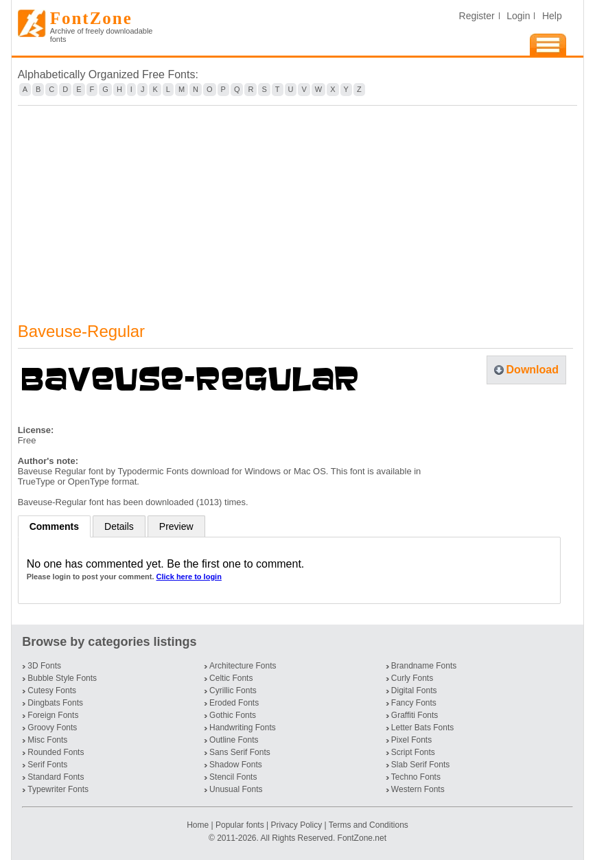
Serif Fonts (47, 764)
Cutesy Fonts (51, 690)
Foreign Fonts (52, 715)
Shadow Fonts (235, 764)
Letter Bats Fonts (422, 727)
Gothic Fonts (232, 715)
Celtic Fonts (231, 678)
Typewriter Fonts (58, 789)
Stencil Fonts (233, 777)
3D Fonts (44, 666)
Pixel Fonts (411, 740)
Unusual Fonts (235, 789)
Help (552, 15)
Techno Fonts (416, 777)
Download (532, 369)
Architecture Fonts (242, 666)
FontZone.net (362, 838)
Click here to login (189, 576)
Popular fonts (239, 825)
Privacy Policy (296, 825)
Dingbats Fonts (55, 703)
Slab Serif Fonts (420, 764)
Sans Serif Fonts (239, 752)
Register (477, 15)
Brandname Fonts (423, 666)
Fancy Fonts (413, 703)
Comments (54, 526)
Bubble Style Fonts (62, 678)
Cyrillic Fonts (233, 690)
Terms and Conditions (368, 825)
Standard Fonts (55, 777)
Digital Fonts (414, 690)
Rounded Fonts (55, 752)
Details (119, 526)
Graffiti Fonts (414, 715)
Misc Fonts (47, 740)
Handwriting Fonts (242, 727)
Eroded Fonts (234, 703)
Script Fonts (413, 752)
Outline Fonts (233, 740)
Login (518, 15)
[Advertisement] (298, 205)
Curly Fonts (412, 678)
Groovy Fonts (52, 727)
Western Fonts (418, 789)
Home (199, 825)
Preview (176, 526)
